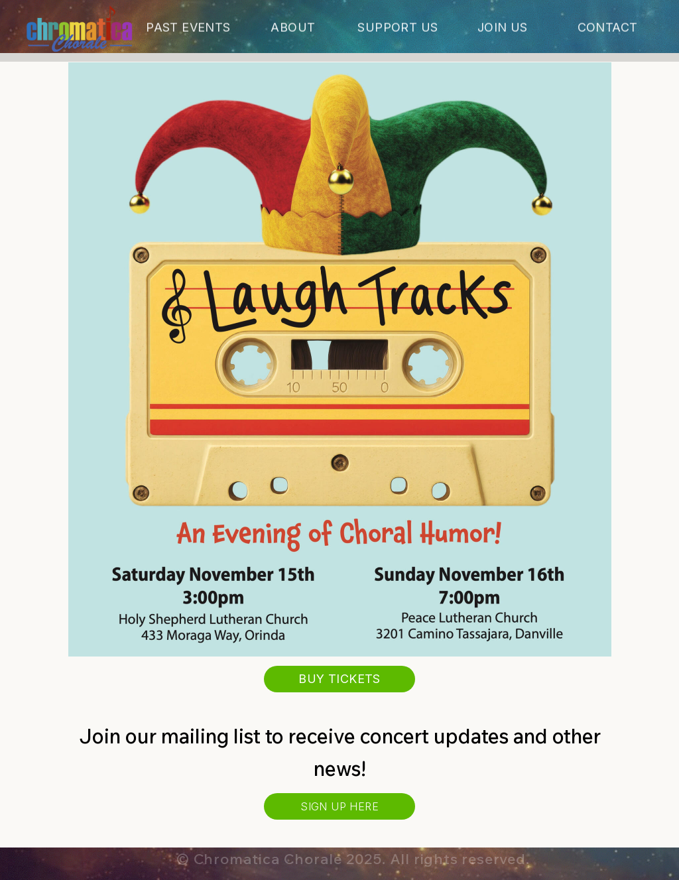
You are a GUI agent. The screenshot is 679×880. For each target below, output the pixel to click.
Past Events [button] (188, 29)
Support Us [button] (397, 29)
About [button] (293, 29)
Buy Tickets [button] (339, 679)
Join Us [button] (502, 29)
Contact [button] (608, 29)
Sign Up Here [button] (339, 806)
